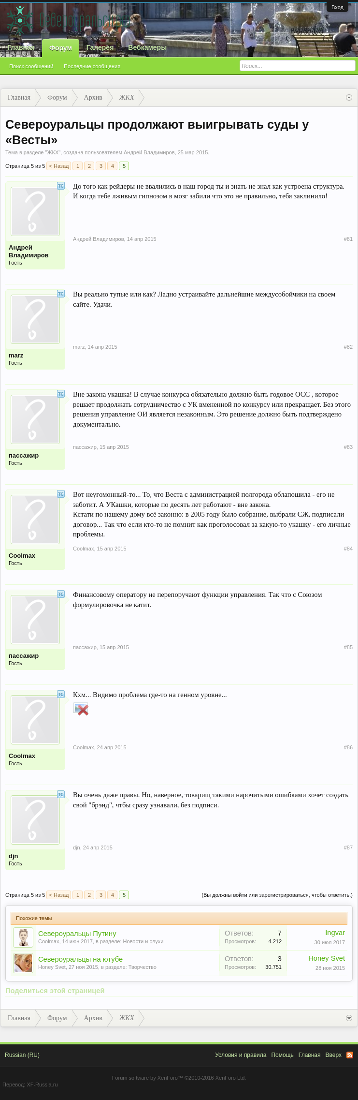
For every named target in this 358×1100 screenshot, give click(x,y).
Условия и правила (240, 1055)
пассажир (24, 455)
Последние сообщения (92, 66)
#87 (348, 847)
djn (13, 856)
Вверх (334, 1055)
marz (16, 355)
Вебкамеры (147, 47)
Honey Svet (52, 967)
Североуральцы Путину (77, 933)
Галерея (100, 47)
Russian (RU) (22, 1055)
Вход (337, 7)
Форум (60, 48)
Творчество (143, 967)
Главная (21, 47)
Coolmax (22, 555)
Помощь (282, 1055)
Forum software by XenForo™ (179, 1078)
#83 (348, 447)
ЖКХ (52, 152)
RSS (349, 1055)
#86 (348, 747)
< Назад (59, 166)
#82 (348, 347)
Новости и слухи (143, 941)
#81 (348, 239)
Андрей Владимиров (149, 152)
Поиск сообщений (31, 66)
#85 (348, 647)
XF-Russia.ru (42, 1084)
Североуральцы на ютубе (80, 959)
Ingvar (335, 932)
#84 (348, 548)
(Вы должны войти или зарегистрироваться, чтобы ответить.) (277, 895)
